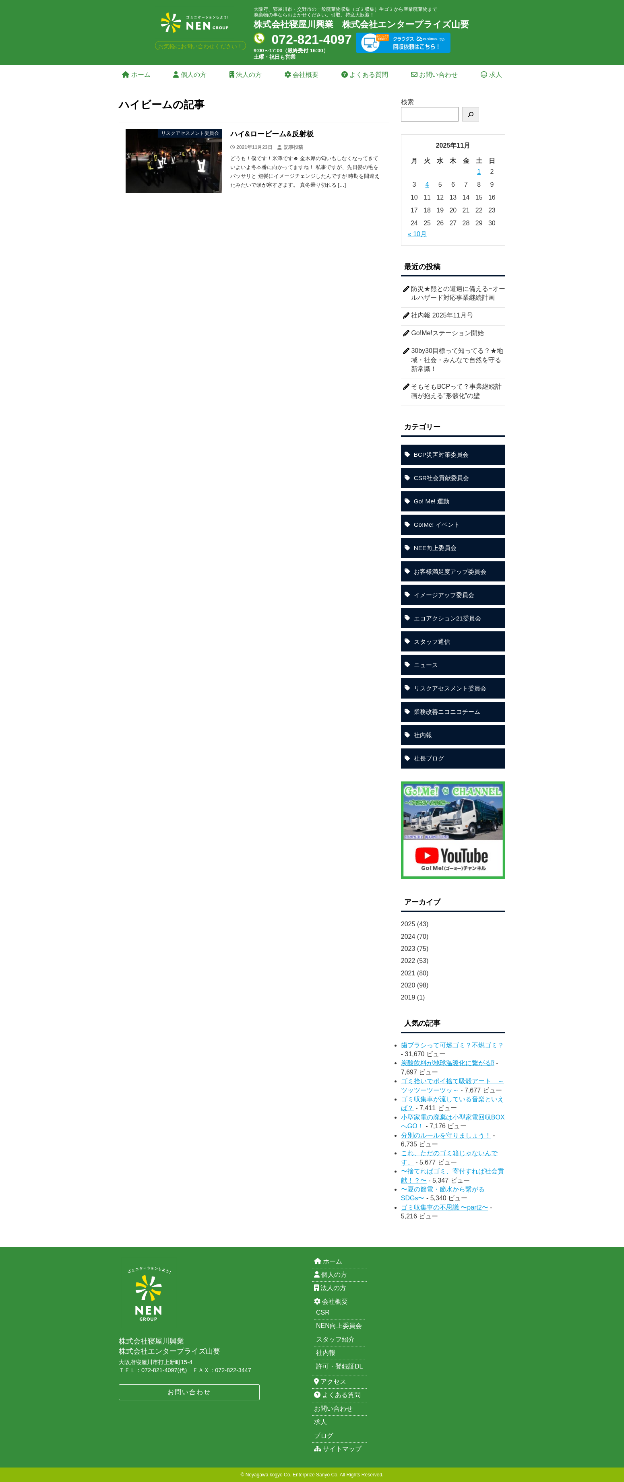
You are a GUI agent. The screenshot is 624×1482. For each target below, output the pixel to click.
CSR (323, 1312)
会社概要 (301, 74)
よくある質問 (364, 74)
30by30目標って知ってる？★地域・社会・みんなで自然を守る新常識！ (457, 359)
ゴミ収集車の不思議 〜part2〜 (444, 1207)
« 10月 (417, 234)
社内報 (423, 735)
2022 (408, 960)
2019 (408, 997)
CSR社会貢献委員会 (441, 477)
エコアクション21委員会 (447, 618)
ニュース (426, 665)
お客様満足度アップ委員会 (450, 571)
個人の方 (189, 74)
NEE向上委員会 (435, 547)
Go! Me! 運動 (431, 501)
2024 (408, 936)
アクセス (330, 1381)
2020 (408, 985)
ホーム (136, 74)
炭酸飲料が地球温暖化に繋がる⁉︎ (447, 1062)
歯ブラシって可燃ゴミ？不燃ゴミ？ (452, 1045)
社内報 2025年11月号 (442, 315)
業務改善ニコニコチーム (447, 711)
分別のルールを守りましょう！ (446, 1135)
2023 (408, 948)
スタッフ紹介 (335, 1339)
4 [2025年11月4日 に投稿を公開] (427, 184)
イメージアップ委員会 (444, 595)
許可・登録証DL (339, 1366)
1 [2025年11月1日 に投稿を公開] (479, 171)
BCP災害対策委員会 (441, 454)
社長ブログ (429, 758)
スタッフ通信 (432, 641)
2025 (408, 924)
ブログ (323, 1435)
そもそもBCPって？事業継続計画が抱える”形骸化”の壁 (456, 391)
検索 (407, 102)
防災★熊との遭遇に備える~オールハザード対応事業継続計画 (458, 293)
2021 (408, 973)
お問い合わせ (434, 74)
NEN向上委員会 (339, 1325)
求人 (491, 74)
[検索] (470, 114)
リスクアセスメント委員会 (450, 688)
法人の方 (245, 74)
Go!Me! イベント (437, 524)
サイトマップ (338, 1448)
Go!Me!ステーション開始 (447, 333)
